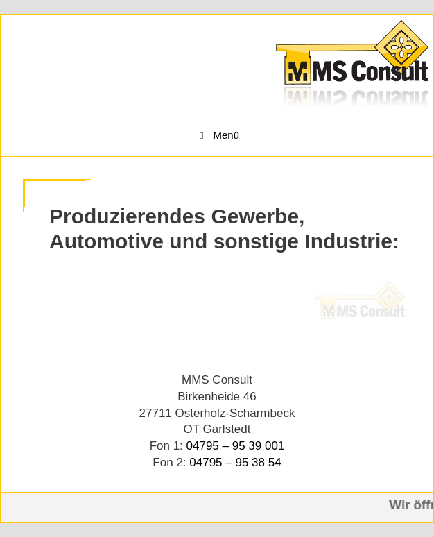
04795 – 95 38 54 (235, 462)
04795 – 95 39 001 (235, 445)
